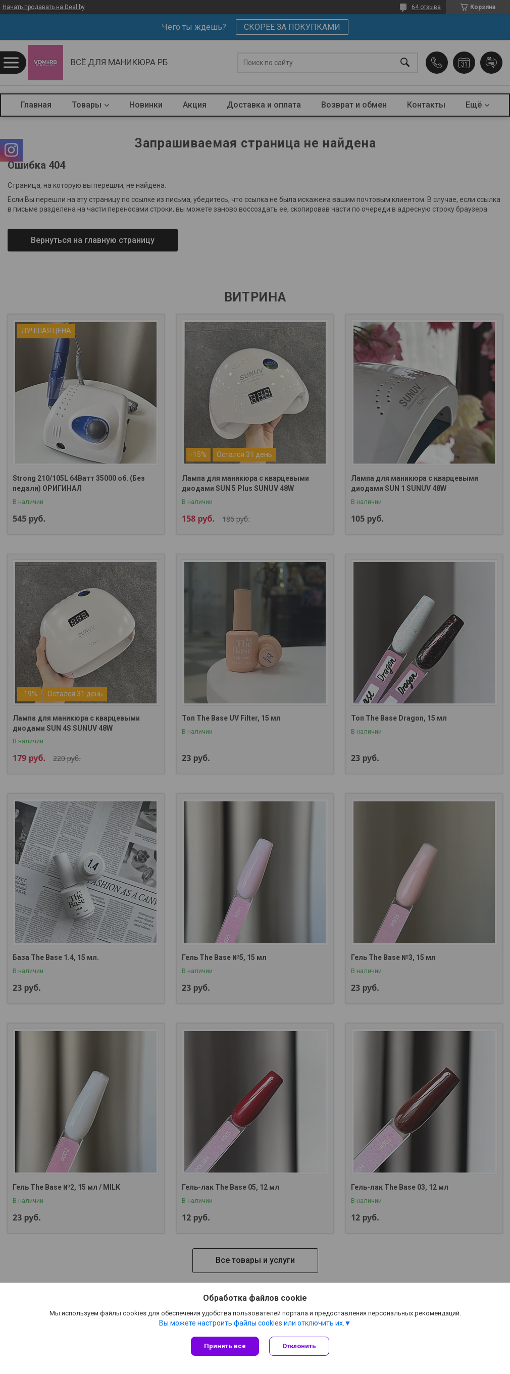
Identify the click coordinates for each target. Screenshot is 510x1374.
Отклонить (299, 1346)
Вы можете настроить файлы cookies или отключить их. (251, 1323)
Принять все (225, 1346)
